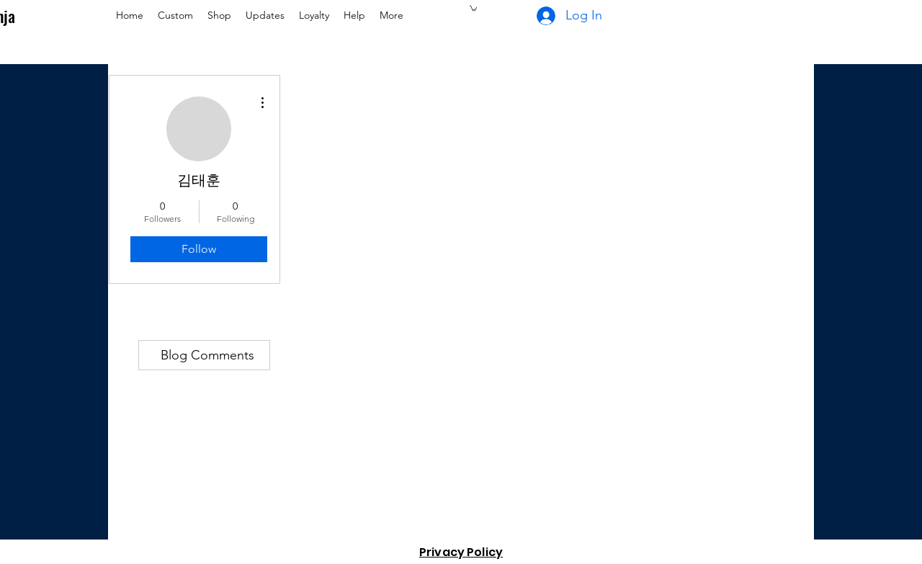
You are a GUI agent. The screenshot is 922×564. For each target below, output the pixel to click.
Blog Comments (207, 355)
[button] (473, 8)
